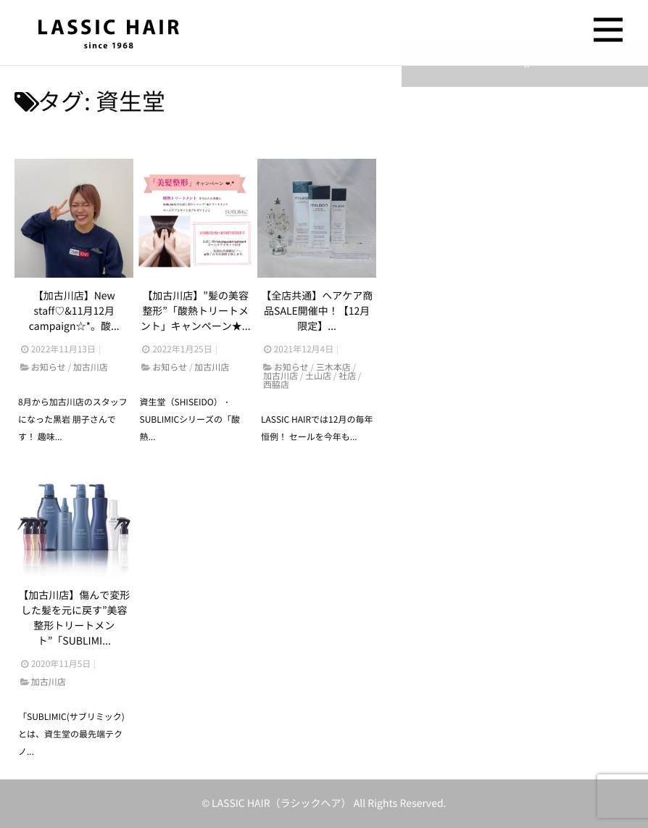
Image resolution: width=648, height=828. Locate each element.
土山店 (318, 377)
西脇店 (276, 385)
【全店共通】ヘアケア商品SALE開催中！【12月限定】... (317, 311)
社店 (347, 377)
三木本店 (333, 368)
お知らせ (48, 368)
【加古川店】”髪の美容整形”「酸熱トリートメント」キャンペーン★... (196, 311)
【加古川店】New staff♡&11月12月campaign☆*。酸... (74, 311)
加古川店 (90, 368)
